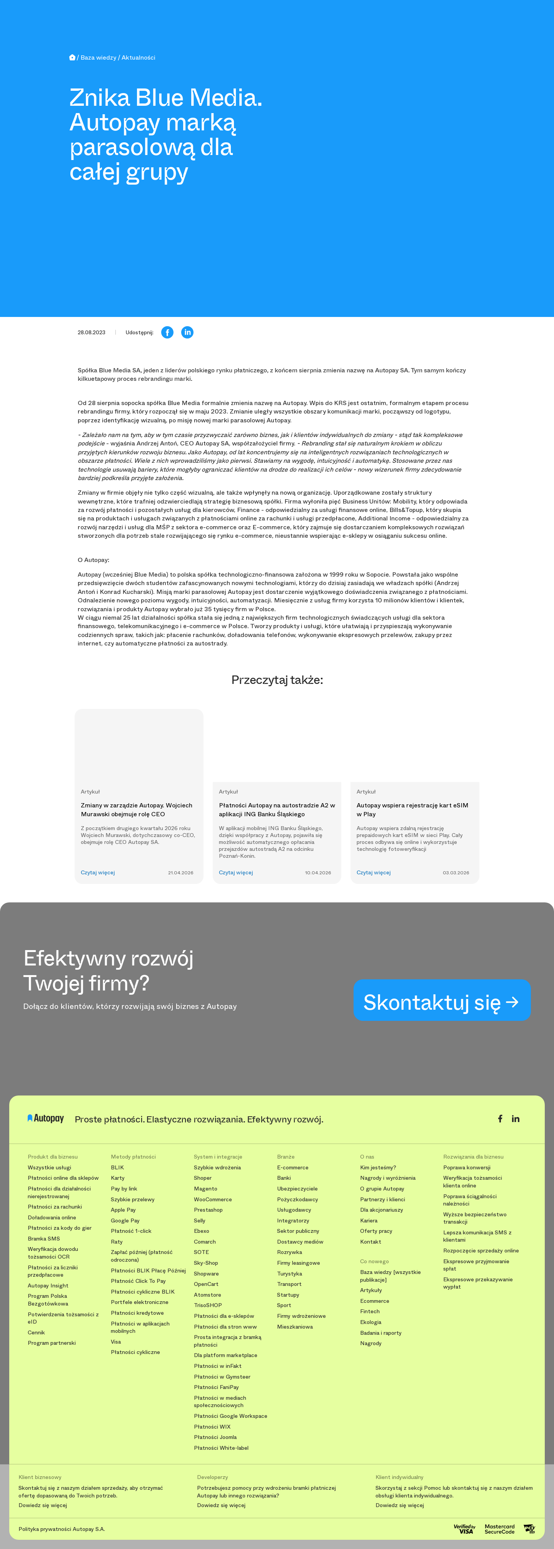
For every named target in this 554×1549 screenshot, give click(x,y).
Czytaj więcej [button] (98, 872)
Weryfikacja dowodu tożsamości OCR (53, 1253)
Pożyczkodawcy (297, 1199)
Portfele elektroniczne (140, 1302)
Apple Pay (123, 1210)
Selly (199, 1220)
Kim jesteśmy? (378, 1167)
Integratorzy (293, 1220)
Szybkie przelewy (133, 1199)
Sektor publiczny (298, 1231)
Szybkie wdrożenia (217, 1167)
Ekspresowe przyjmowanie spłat (476, 1265)
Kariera (368, 1220)
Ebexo (201, 1231)
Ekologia (370, 1322)
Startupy (288, 1295)
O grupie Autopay (382, 1188)
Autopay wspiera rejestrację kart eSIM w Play (413, 809)
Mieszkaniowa (295, 1327)
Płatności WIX (212, 1427)
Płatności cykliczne (135, 1352)
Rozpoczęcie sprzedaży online (481, 1250)
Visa (116, 1342)
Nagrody (371, 1343)
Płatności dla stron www (225, 1327)
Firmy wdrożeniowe (301, 1316)
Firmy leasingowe (298, 1263)
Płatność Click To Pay (138, 1281)
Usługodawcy (294, 1210)
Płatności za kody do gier (60, 1228)
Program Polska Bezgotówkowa (48, 1299)
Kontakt (370, 1242)
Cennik (36, 1332)
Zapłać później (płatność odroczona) (142, 1256)
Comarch (205, 1242)
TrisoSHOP (208, 1305)
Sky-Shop (206, 1263)
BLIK (117, 1167)
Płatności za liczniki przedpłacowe (53, 1271)
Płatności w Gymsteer (222, 1377)
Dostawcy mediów (300, 1242)
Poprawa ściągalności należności (470, 1200)
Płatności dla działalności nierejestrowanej (59, 1192)
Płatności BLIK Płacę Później (148, 1270)
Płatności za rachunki (55, 1207)
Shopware (206, 1273)
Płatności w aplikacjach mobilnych (140, 1327)
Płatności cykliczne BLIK (143, 1292)
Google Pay (125, 1220)
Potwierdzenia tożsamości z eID (63, 1318)
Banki (284, 1178)
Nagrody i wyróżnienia (388, 1178)
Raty (117, 1242)
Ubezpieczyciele (297, 1188)
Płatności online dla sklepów (63, 1178)
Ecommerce (374, 1301)
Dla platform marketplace (225, 1355)
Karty (118, 1178)
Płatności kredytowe (137, 1313)
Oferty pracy (376, 1231)
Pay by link (124, 1188)
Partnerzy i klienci (382, 1199)
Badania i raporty (381, 1333)
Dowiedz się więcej (42, 1505)
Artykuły (371, 1290)
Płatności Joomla (215, 1437)
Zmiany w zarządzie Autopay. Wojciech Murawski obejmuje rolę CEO (136, 809)
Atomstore (207, 1295)
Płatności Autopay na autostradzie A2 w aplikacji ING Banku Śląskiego (277, 809)
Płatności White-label (221, 1448)
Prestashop (208, 1210)
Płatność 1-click (131, 1231)
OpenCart (206, 1284)
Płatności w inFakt (218, 1366)
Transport (289, 1284)
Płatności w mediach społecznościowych (220, 1401)
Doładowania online (52, 1217)
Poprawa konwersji (467, 1167)
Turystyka (289, 1273)
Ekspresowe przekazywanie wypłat (478, 1283)
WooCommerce (213, 1199)
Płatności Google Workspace (230, 1416)
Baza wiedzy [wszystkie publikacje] (390, 1276)
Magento (205, 1188)
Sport (284, 1305)
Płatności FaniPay (216, 1387)
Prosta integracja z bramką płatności (227, 1341)
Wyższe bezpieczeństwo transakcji (475, 1218)
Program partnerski (52, 1343)
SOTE (201, 1252)
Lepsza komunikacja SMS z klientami (477, 1236)
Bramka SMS (44, 1238)
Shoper (203, 1178)
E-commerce (293, 1167)
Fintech (370, 1311)
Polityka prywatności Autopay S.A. (61, 1529)
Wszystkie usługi (49, 1167)
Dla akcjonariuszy (381, 1210)
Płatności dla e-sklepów (224, 1316)
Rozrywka (289, 1252)
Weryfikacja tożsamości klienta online (472, 1181)
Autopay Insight (48, 1285)
